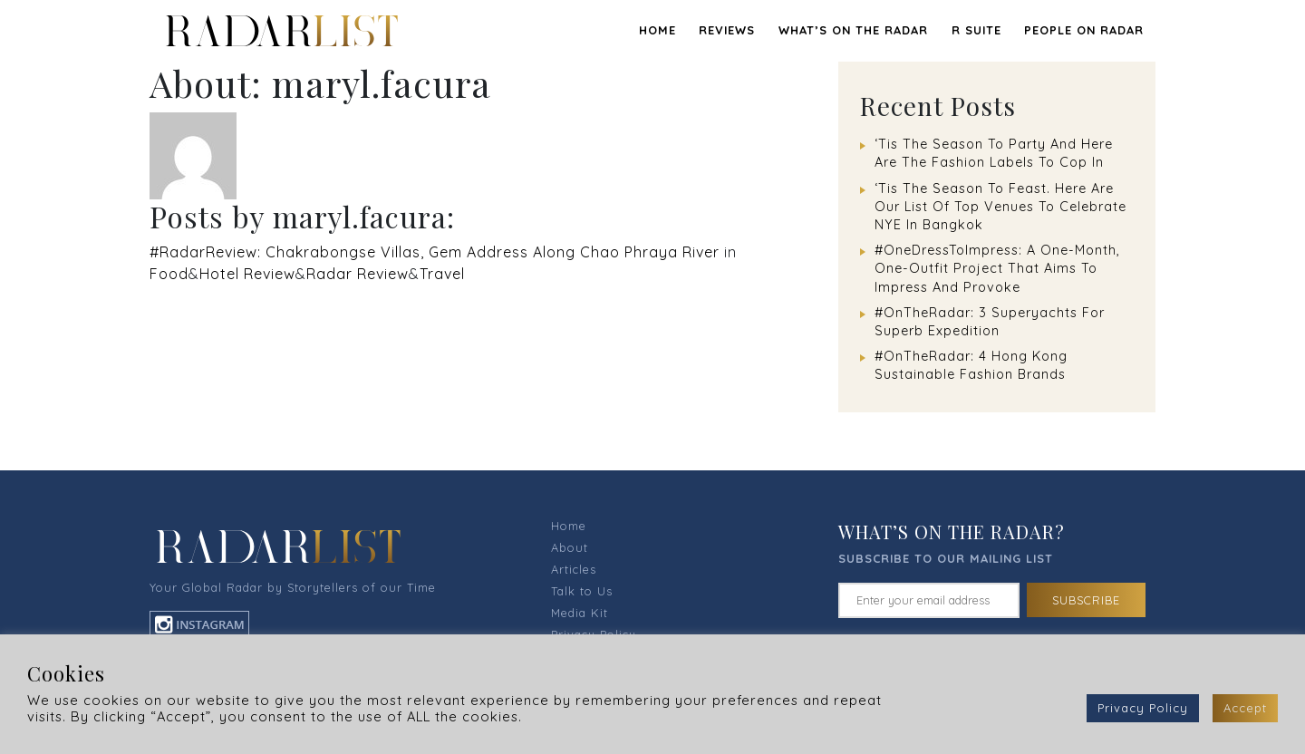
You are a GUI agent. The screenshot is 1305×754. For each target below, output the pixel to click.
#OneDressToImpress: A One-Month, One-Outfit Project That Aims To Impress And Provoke (997, 268)
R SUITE (976, 30)
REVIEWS (727, 30)
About (569, 547)
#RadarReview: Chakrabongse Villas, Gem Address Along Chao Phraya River (435, 252)
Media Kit (579, 612)
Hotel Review (247, 274)
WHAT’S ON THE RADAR (853, 30)
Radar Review (357, 274)
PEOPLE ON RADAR (1084, 30)
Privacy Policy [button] (1142, 708)
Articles (573, 569)
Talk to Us (582, 591)
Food (169, 274)
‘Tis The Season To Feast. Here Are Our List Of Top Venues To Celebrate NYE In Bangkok (1000, 206)
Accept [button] (1245, 708)
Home (657, 30)
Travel (442, 274)
